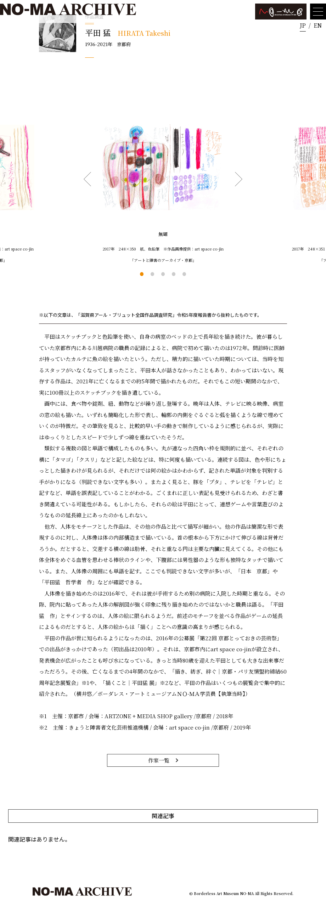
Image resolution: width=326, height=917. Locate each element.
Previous (87, 179)
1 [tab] (141, 273)
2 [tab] (152, 273)
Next (238, 179)
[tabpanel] (163, 186)
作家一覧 (158, 760)
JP (303, 25)
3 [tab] (163, 273)
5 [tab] (184, 273)
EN (318, 25)
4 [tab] (173, 273)
